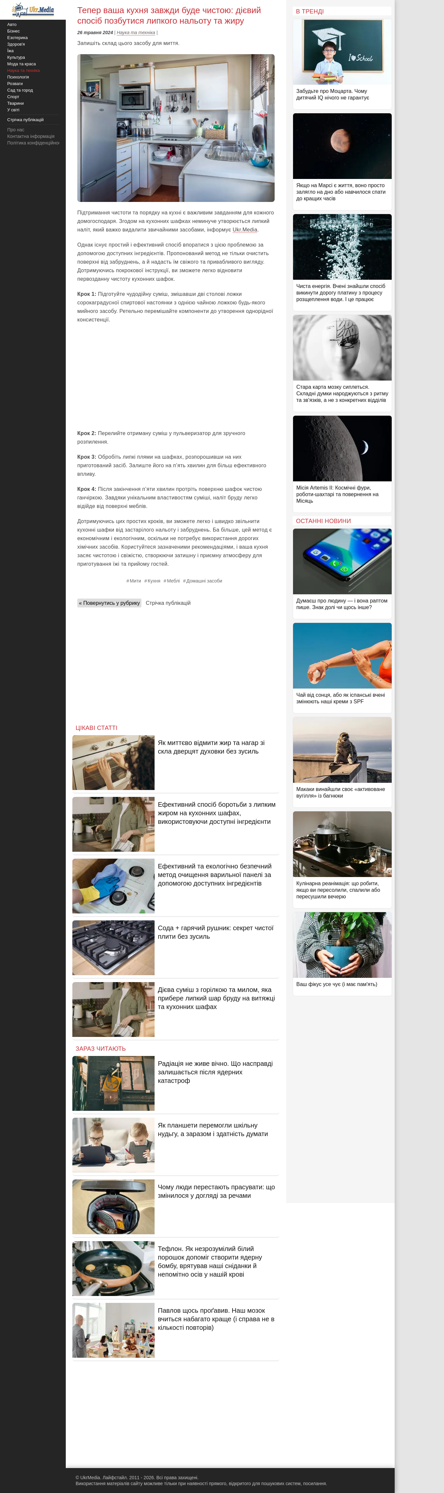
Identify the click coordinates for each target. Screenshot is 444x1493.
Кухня (154, 580)
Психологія (18, 77)
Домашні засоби (204, 580)
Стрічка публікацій (168, 603)
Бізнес (13, 31)
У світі (13, 109)
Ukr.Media (245, 229)
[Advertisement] (176, 377)
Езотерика (17, 37)
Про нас (15, 129)
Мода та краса (21, 63)
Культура (16, 57)
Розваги (15, 83)
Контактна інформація (31, 136)
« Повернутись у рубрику (109, 603)
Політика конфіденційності (35, 142)
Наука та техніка (136, 32)
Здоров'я (16, 44)
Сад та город (20, 90)
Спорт (13, 96)
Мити (135, 580)
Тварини (15, 103)
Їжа (10, 50)
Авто (11, 24)
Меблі (173, 580)
